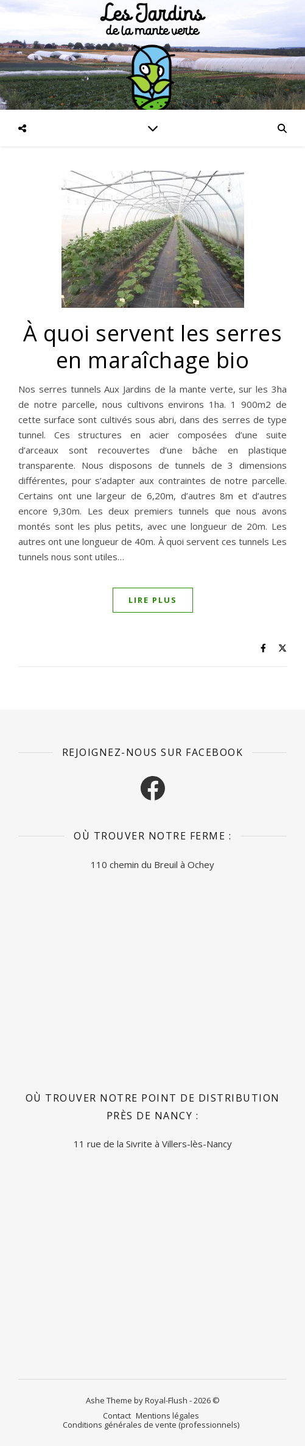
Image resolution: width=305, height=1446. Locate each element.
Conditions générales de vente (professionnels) (151, 1424)
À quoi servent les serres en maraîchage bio (152, 346)
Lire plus (152, 599)
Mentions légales (167, 1415)
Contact (117, 1415)
